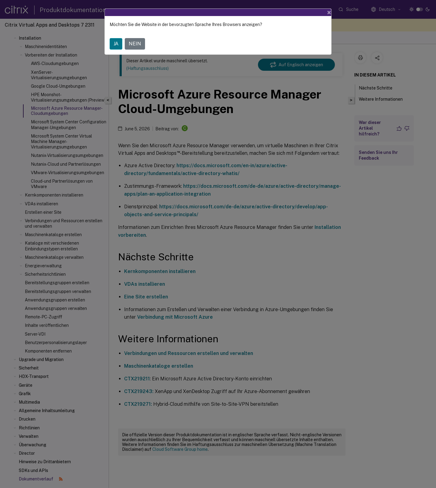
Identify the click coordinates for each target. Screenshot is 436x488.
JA (116, 44)
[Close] (329, 12)
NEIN (135, 44)
